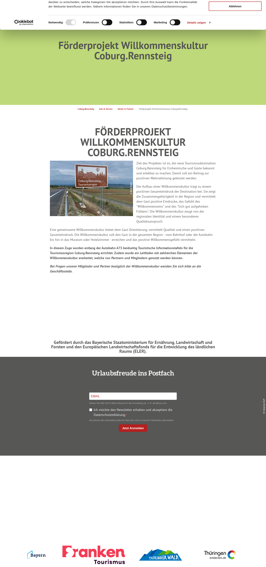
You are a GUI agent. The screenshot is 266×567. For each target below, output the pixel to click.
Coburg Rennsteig (86, 108)
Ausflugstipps (132, 488)
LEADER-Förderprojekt (209, 494)
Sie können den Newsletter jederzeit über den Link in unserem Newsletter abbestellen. (131, 420)
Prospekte (132, 481)
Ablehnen (235, 31)
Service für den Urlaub (209, 488)
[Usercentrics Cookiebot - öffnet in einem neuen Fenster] (24, 47)
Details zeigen (196, 47)
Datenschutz (209, 474)
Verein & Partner (126, 108)
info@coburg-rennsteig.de (61, 495)
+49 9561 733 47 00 (59, 490)
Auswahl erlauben (235, 20)
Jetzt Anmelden (133, 428)
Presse (209, 481)
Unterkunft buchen (132, 474)
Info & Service (105, 108)
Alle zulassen (235, 9)
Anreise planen (132, 468)
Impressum (209, 468)
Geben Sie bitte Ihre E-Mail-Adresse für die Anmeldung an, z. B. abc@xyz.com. (128, 403)
